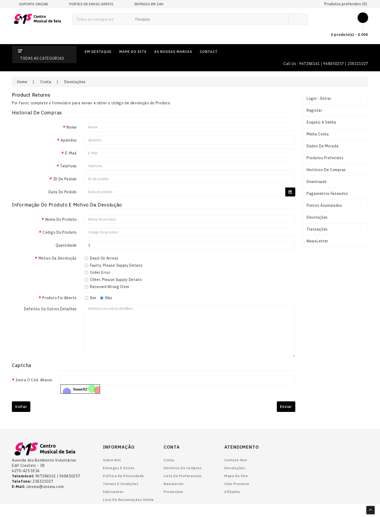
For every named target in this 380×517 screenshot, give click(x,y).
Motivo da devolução (58, 258)
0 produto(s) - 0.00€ (345, 35)
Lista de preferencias (183, 476)
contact (209, 51)
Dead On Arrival (101, 258)
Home (22, 81)
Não (106, 297)
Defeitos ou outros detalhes (50, 309)
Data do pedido (63, 192)
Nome (71, 127)
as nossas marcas (173, 51)
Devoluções (75, 81)
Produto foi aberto (59, 297)
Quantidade (66, 245)
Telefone (68, 166)
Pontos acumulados (324, 205)
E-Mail (71, 153)
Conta (45, 81)
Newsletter (174, 484)
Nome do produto (61, 219)
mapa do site (133, 51)
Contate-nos (235, 460)
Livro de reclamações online (128, 499)
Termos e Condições (120, 484)
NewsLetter (317, 241)
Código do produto (59, 232)
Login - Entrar (319, 98)
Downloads (317, 181)
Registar (314, 110)
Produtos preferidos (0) (345, 4)
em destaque (98, 51)
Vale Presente (236, 484)
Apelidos (69, 140)
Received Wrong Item (107, 286)
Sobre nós (112, 460)
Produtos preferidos (325, 158)
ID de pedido (65, 179)
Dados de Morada (323, 146)
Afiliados (232, 492)
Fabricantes (113, 492)
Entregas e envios (119, 468)
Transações (317, 229)
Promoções (173, 492)
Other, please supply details (113, 279)
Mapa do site (236, 476)
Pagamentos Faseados (327, 193)
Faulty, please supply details (113, 265)
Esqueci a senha (321, 122)
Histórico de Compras (326, 169)
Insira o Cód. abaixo (34, 380)
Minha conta (318, 134)
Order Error (98, 272)
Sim (90, 297)
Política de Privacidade (123, 476)
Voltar (21, 406)
